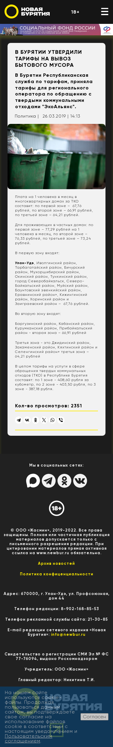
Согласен (94, 717)
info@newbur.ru (68, 634)
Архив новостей (56, 563)
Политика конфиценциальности (56, 574)
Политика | (27, 116)
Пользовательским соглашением (28, 738)
